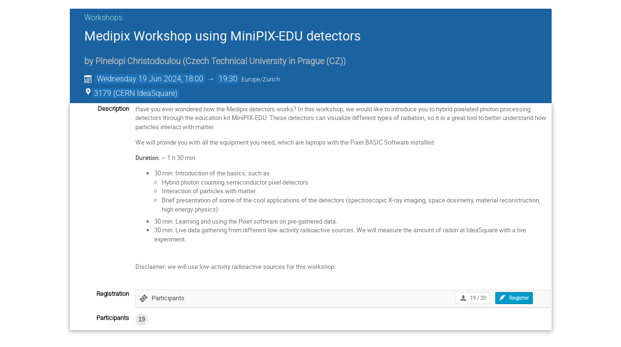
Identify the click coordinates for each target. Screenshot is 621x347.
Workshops (103, 17)
